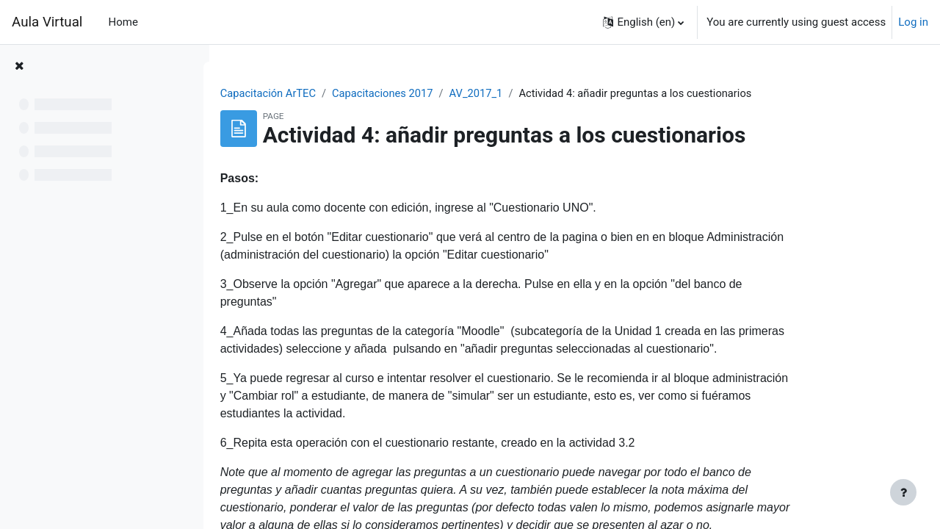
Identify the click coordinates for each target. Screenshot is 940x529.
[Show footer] (903, 492)
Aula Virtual (47, 22)
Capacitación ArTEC (324, 93)
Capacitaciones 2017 (441, 93)
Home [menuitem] (123, 22)
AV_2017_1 (536, 93)
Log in (913, 22)
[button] (643, 22)
